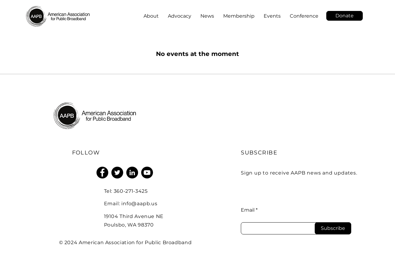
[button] (344, 16)
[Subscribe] (333, 228)
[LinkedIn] (132, 172)
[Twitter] (117, 172)
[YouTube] (147, 172)
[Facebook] (102, 172)
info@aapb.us (139, 203)
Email (248, 210)
